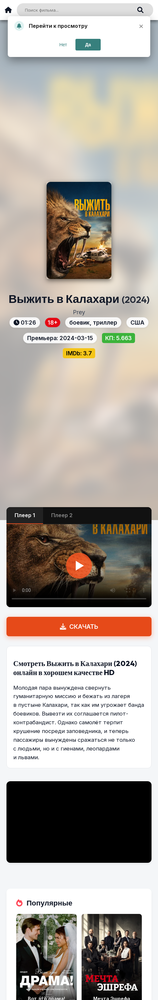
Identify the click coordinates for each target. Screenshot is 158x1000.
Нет (63, 44)
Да (88, 44)
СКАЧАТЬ (79, 626)
